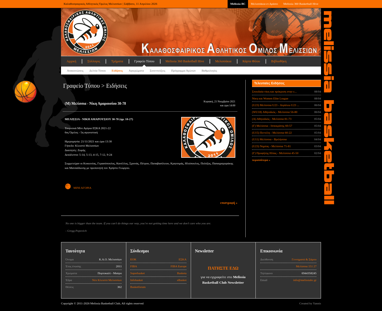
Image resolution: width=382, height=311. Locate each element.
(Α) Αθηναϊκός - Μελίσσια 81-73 (272, 118)
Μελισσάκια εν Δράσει (264, 3)
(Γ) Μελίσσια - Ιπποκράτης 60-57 (272, 125)
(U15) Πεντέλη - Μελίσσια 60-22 (272, 132)
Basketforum (138, 286)
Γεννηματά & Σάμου (304, 259)
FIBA (133, 266)
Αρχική (71, 61)
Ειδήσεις (117, 70)
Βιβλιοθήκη (278, 61)
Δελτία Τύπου (97, 70)
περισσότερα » (261, 159)
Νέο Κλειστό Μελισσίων (107, 280)
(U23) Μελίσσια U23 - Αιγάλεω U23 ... (275, 105)
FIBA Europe (178, 266)
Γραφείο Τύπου (144, 61)
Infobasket (136, 280)
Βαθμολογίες (209, 70)
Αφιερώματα (136, 70)
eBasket (181, 280)
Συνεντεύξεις (157, 70)
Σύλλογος (93, 61)
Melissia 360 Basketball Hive (300, 3)
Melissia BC (238, 3)
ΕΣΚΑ (182, 259)
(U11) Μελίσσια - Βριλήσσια (269, 139)
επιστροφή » (228, 203)
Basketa (181, 273)
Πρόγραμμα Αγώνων (183, 70)
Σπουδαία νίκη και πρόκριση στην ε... (274, 91)
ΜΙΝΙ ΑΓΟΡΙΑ (78, 187)
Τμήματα (117, 61)
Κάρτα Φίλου (251, 61)
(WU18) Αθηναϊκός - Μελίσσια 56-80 (274, 111)
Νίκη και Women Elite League (270, 98)
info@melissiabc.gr (304, 280)
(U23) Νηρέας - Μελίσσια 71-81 (271, 146)
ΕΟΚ (133, 259)
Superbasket (137, 273)
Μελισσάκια (223, 61)
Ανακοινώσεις (75, 70)
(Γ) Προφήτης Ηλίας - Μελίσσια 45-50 (275, 153)
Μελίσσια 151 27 (306, 266)
